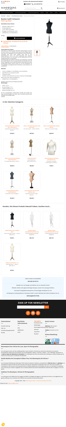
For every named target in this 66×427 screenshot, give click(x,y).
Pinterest (38, 313)
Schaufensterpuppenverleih (7, 330)
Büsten (42, 12)
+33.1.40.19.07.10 (37, 4)
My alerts (36, 334)
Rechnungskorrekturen (39, 327)
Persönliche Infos (38, 323)
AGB (19, 328)
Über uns (3, 328)
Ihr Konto (37, 321)
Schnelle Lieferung (5, 326)
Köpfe (47, 12)
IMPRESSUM (20, 330)
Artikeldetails (12, 46)
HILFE (19, 332)
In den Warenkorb (19, 38)
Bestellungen (37, 325)
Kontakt (3, 3)
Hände (56, 12)
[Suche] (33, 8)
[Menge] (3, 38)
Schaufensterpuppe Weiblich (7, 12)
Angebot (27, 4)
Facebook (28, 313)
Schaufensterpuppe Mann (20, 12)
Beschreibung (4, 46)
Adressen (36, 329)
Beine (51, 12)
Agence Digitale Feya (13, 383)
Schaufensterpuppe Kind (33, 12)
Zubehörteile (62, 12)
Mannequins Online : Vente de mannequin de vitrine (38, 380)
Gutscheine (37, 331)
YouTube (33, 313)
